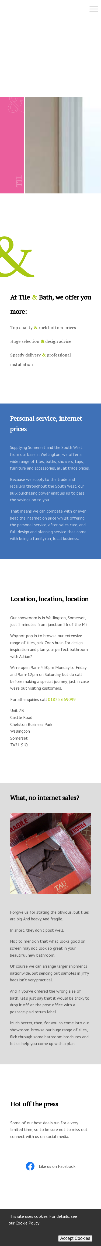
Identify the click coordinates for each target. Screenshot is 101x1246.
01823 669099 (62, 699)
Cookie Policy (27, 1223)
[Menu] (51, 11)
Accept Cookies (75, 1238)
